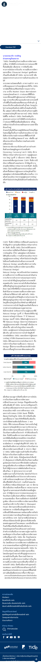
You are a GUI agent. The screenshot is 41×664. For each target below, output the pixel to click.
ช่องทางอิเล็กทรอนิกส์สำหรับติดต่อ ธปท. (17, 606)
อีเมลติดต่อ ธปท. (8, 600)
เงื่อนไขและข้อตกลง (8, 656)
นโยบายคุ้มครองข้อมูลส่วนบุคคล (27, 656)
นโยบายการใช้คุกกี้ (9, 658)
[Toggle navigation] (38, 4)
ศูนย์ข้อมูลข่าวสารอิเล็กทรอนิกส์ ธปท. (15, 614)
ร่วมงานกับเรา (7, 620)
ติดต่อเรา (5, 597)
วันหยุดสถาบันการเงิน (10, 617)
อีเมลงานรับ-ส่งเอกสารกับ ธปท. (13, 603)
